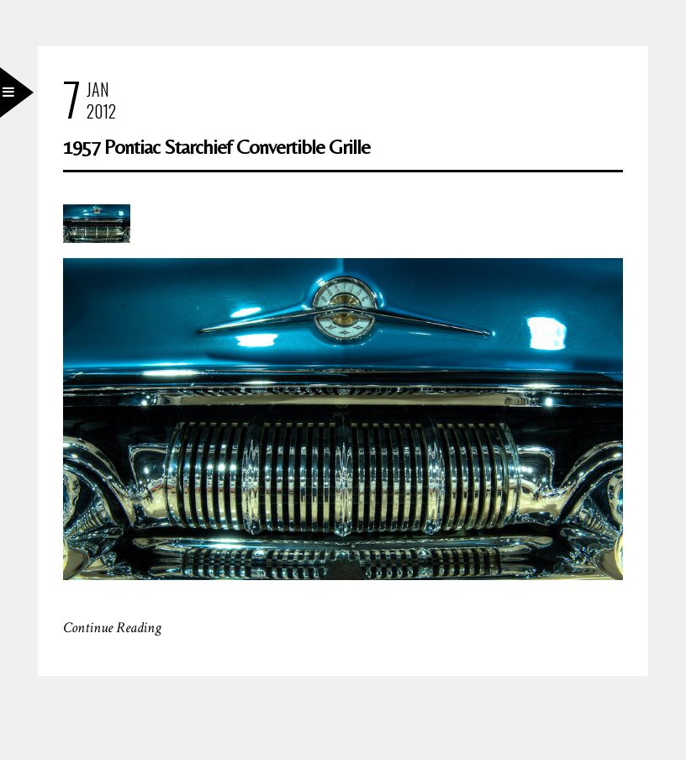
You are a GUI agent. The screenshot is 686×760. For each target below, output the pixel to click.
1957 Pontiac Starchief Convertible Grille (216, 146)
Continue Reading (112, 627)
